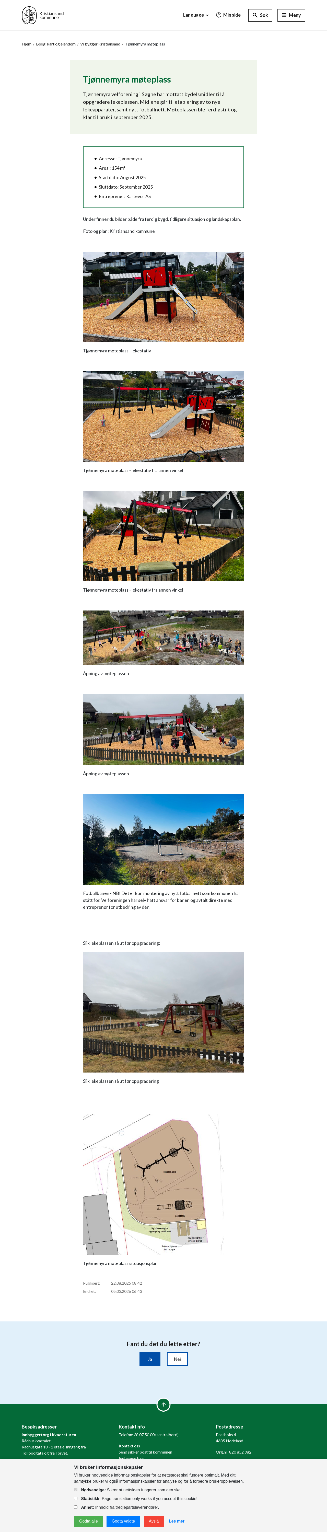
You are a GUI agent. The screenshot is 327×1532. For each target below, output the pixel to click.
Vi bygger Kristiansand (100, 43)
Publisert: (91, 1283)
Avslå (154, 1521)
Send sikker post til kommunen (145, 1451)
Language (196, 15)
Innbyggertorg (132, 1458)
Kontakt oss (129, 1445)
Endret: (89, 1291)
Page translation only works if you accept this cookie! (135, 1498)
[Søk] (260, 15)
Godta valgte (123, 1521)
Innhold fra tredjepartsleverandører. (116, 1507)
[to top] (164, 1405)
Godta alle (88, 1521)
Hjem (26, 43)
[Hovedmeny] (291, 15)
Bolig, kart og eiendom (56, 43)
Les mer (176, 1521)
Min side (228, 15)
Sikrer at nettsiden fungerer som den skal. (128, 1490)
